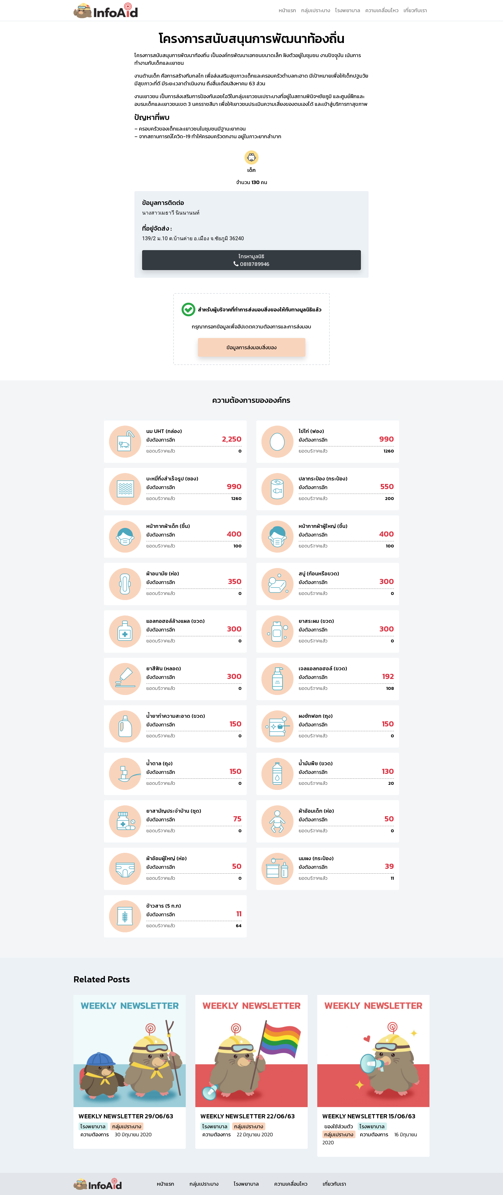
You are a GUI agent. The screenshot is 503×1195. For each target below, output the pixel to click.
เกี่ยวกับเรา (415, 10)
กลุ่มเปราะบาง (315, 10)
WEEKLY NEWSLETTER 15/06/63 (368, 1116)
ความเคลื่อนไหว (381, 10)
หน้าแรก (287, 10)
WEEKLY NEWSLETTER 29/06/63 (126, 1116)
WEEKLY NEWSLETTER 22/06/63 (247, 1116)
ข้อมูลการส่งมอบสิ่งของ (251, 347)
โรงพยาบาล (347, 10)
